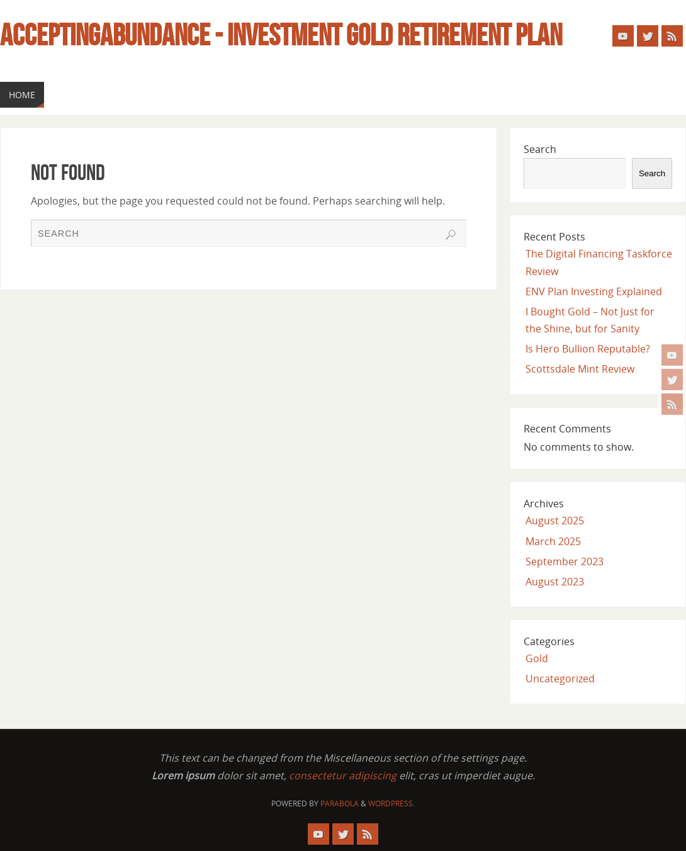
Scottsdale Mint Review (580, 369)
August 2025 (555, 520)
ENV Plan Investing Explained (594, 291)
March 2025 (553, 541)
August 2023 (555, 582)
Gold (537, 658)
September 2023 (565, 561)
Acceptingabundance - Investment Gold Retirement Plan (281, 35)
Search (540, 149)
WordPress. (391, 803)
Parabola (339, 803)
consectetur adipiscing (342, 775)
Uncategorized (560, 678)
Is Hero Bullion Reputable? (588, 349)
